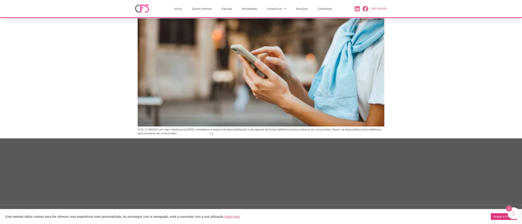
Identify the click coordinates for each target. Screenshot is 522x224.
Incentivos (276, 8)
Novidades (249, 8)
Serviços (302, 8)
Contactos (325, 8)
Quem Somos (202, 8)
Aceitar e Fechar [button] (503, 216)
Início (178, 8)
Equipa (227, 8)
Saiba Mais (232, 216)
